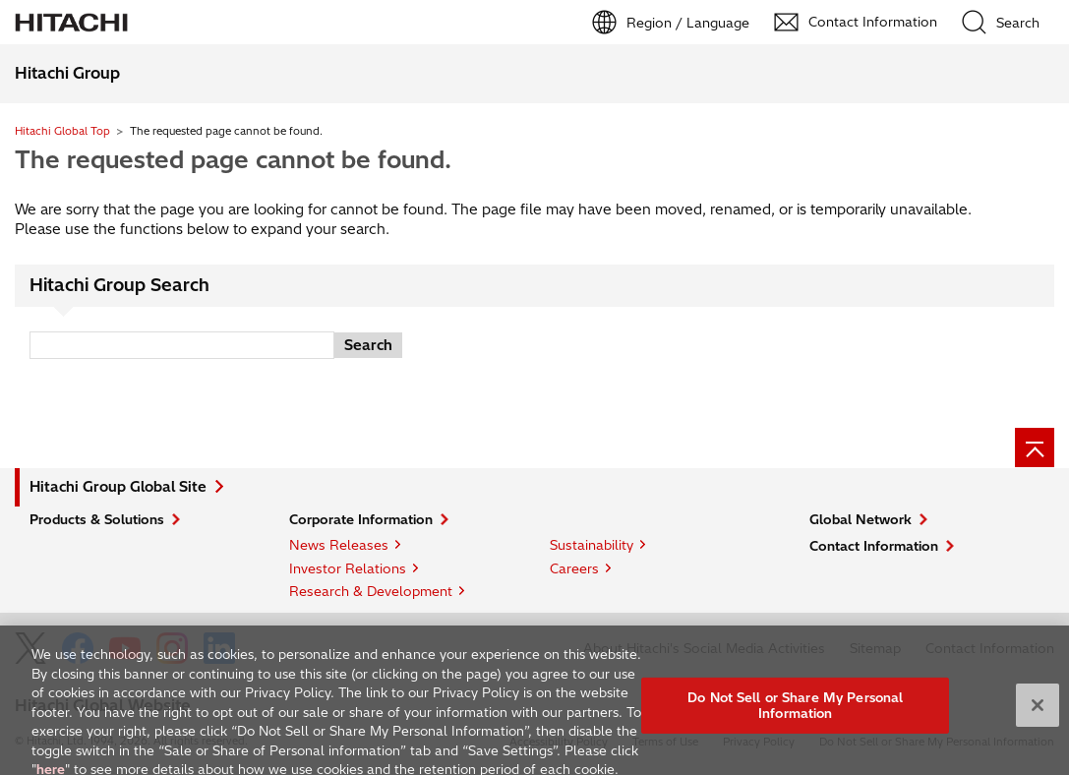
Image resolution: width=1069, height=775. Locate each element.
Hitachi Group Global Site (118, 487)
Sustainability (591, 545)
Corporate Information (361, 519)
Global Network (860, 519)
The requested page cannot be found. (233, 159)
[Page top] (1034, 447)
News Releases (338, 545)
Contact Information (873, 546)
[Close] (1037, 717)
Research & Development (370, 591)
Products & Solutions (97, 519)
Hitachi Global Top (62, 131)
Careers (574, 568)
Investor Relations (347, 568)
